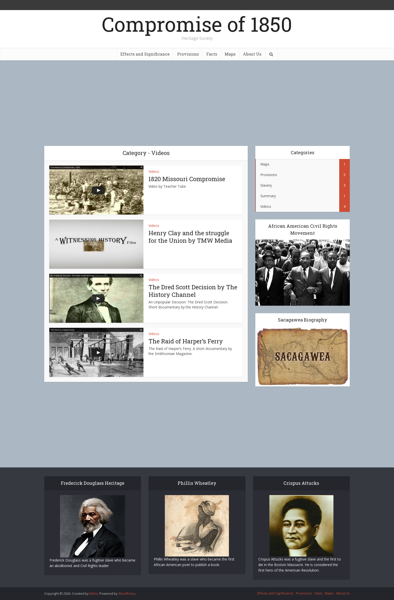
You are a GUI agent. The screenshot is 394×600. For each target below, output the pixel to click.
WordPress (126, 593)
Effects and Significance (145, 54)
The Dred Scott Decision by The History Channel (193, 291)
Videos (154, 171)
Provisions (188, 54)
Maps (230, 54)
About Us (252, 54)
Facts (211, 54)
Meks (93, 593)
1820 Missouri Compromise (187, 179)
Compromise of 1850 (197, 24)
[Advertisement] (197, 103)
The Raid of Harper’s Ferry (186, 341)
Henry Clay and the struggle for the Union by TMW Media (190, 237)
